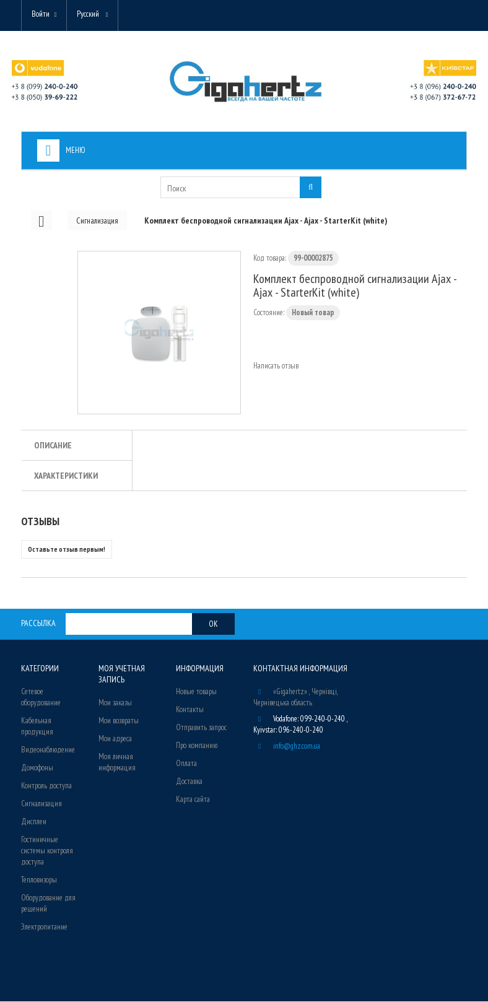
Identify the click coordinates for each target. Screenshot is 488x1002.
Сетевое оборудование (41, 697)
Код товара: (269, 258)
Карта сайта (193, 800)
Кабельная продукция (37, 727)
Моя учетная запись (121, 674)
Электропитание (44, 927)
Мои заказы (115, 703)
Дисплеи (33, 822)
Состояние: (268, 313)
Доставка (189, 782)
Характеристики (66, 476)
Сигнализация (41, 804)
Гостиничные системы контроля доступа (47, 851)
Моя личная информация (117, 762)
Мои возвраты (118, 721)
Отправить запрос (201, 728)
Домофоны (37, 768)
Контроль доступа (46, 786)
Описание (53, 445)
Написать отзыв (275, 366)
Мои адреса (115, 739)
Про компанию (196, 746)
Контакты (190, 710)
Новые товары (196, 692)
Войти (41, 14)
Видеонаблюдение (48, 750)
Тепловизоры (39, 880)
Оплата (186, 764)
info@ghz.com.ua (296, 746)
